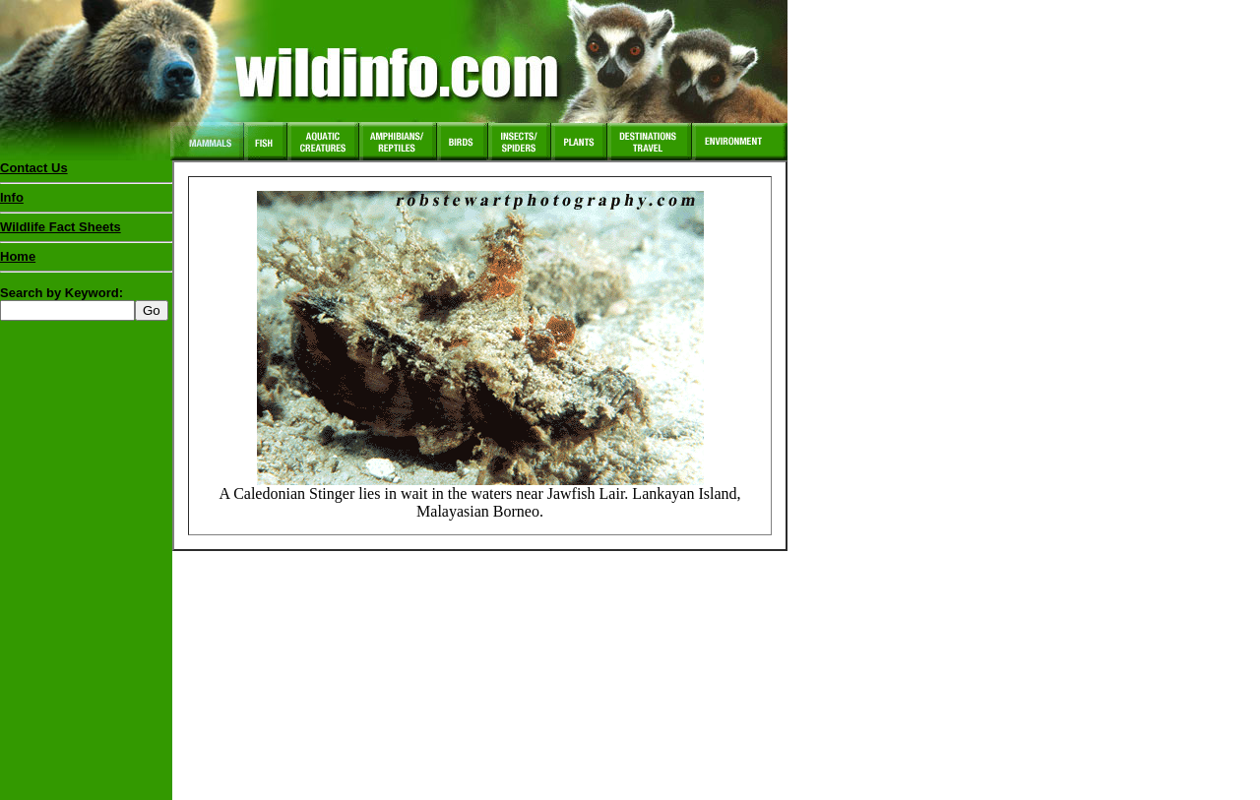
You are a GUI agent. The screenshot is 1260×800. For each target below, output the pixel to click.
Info (12, 197)
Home (17, 256)
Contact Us (34, 167)
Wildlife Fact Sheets (86, 231)
